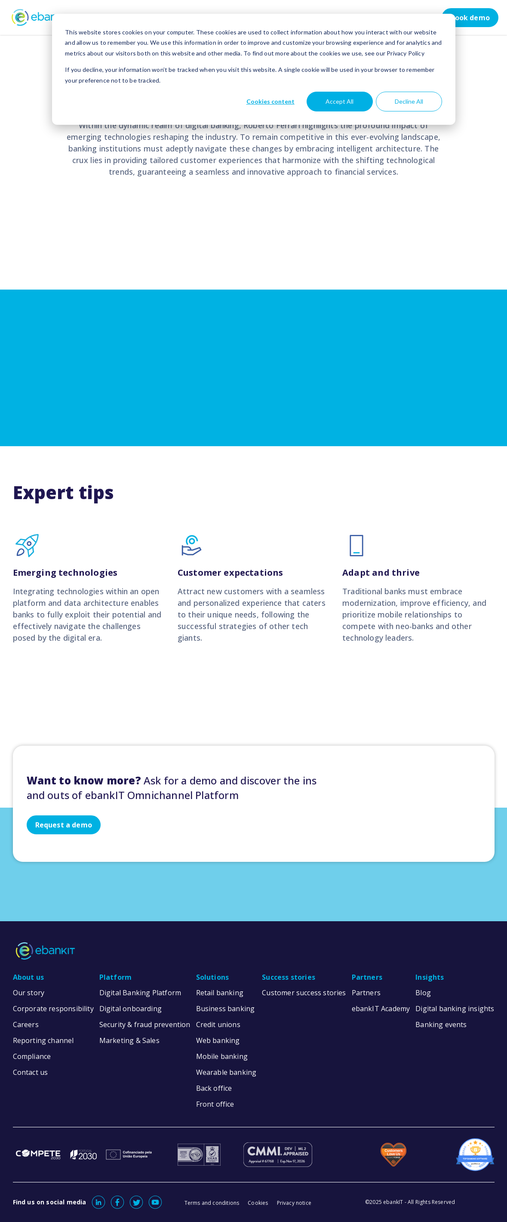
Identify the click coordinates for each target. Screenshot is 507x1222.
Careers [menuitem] (26, 1024)
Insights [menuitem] (429, 977)
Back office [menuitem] (214, 1088)
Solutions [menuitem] (212, 977)
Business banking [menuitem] (225, 1008)
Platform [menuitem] (115, 977)
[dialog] (253, 69)
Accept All (339, 101)
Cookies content (270, 101)
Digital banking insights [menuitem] (454, 1008)
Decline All (409, 101)
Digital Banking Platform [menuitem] (140, 992)
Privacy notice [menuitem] (294, 1203)
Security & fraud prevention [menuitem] (145, 1024)
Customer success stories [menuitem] (304, 992)
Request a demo (63, 825)
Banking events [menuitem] (441, 1024)
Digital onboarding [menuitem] (130, 1008)
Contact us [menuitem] (30, 1072)
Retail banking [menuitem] (220, 992)
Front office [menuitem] (215, 1104)
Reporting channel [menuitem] (43, 1040)
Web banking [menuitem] (218, 1040)
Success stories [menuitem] (288, 977)
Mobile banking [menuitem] (222, 1056)
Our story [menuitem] (29, 992)
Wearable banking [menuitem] (226, 1072)
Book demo (470, 17)
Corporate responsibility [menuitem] (53, 1008)
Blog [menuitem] (423, 992)
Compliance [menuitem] (32, 1056)
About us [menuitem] (28, 977)
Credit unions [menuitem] (218, 1024)
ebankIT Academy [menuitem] (381, 1008)
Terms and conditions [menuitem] (212, 1203)
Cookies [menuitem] (258, 1203)
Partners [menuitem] (367, 977)
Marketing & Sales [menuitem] (129, 1040)
